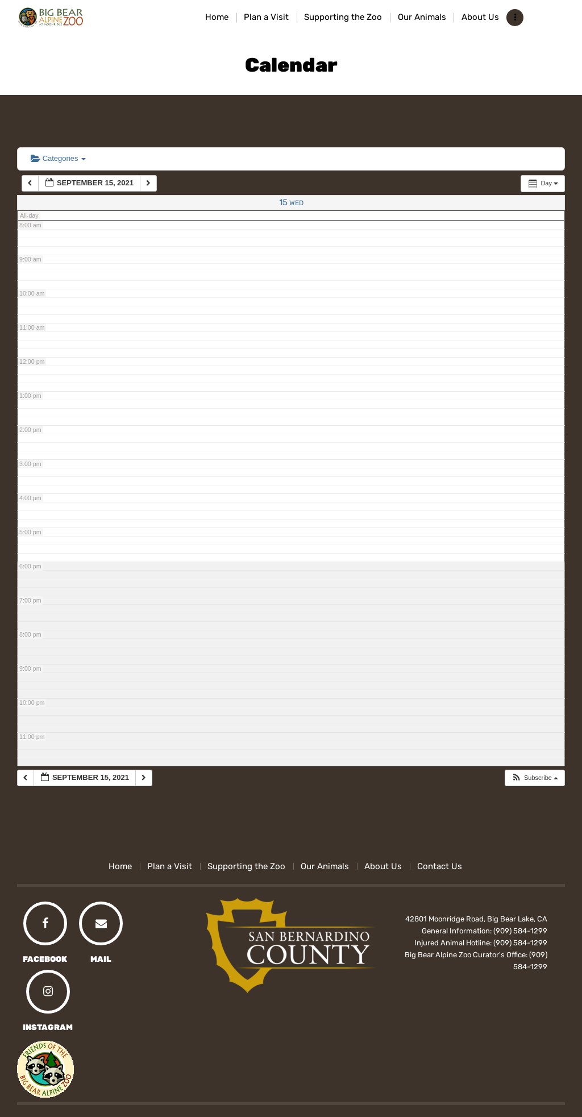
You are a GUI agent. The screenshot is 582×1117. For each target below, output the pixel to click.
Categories (58, 158)
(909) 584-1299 (520, 931)
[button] (534, 778)
